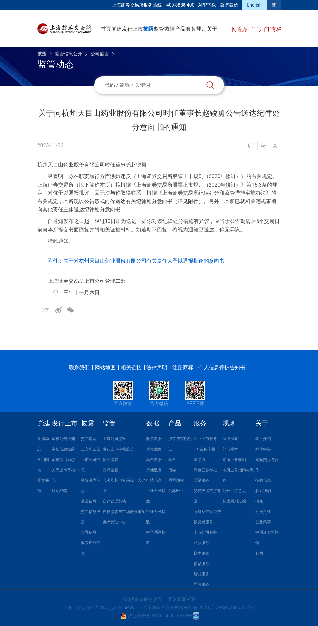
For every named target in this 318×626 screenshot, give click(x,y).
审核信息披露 (63, 449)
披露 (148, 29)
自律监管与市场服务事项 (124, 511)
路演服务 (201, 543)
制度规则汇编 (234, 501)
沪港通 (199, 459)
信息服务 (201, 563)
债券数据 (154, 449)
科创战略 (59, 491)
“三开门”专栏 (266, 29)
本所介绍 (263, 439)
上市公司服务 (205, 532)
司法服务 (201, 584)
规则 (201, 29)
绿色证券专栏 (205, 470)
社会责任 (263, 511)
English (254, 4)
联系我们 (79, 367)
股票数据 (154, 439)
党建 (116, 29)
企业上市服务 (205, 439)
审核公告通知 (63, 439)
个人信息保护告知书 (221, 367)
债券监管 (110, 459)
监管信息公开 (68, 53)
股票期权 (176, 480)
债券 (172, 470)
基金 (172, 459)
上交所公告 (90, 449)
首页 (106, 29)
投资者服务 (203, 522)
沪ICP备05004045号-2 (232, 607)
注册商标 (182, 367)
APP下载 (207, 4)
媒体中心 (263, 449)
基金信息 (88, 501)
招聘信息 (263, 480)
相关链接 (131, 367)
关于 (212, 29)
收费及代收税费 (207, 511)
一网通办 (237, 29)
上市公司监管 (114, 439)
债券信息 (88, 532)
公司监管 (100, 53)
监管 (159, 29)
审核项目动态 (63, 459)
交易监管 (110, 470)
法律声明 (156, 367)
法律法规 (230, 439)
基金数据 (154, 459)
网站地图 (105, 367)
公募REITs (177, 491)
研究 (259, 501)
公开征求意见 (234, 491)
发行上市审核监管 (118, 449)
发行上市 (132, 29)
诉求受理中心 (114, 522)
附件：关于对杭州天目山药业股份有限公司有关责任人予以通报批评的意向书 (136, 261)
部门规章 (230, 449)
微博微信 (229, 4)
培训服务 (201, 574)
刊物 (259, 553)
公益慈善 (263, 522)
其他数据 (154, 470)
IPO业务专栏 (204, 449)
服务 (190, 29)
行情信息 (154, 480)
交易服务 (201, 480)
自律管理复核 (114, 501)
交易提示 (88, 439)
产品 (180, 29)
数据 (169, 29)
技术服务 (201, 553)
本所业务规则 (234, 459)
